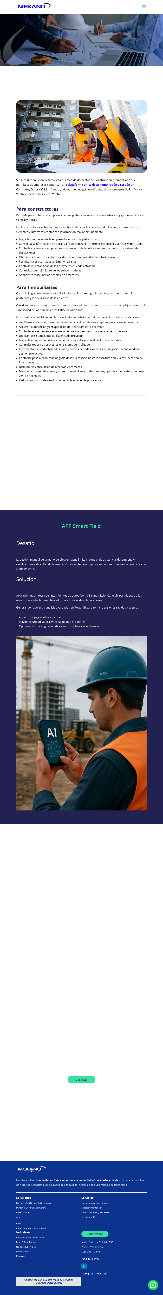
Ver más (81, 1080)
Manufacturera (23, 1251)
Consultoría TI (88, 1217)
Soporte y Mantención (91, 1207)
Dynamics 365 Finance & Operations (33, 1203)
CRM (18, 1224)
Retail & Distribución (26, 1242)
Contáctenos (95, 1234)
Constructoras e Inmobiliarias (30, 1237)
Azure (19, 1217)
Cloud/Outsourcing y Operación (96, 1212)
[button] (153, 1285)
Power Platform (23, 1212)
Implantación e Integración (94, 1203)
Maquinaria (21, 1256)
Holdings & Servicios (26, 1247)
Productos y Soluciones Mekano (31, 1228)
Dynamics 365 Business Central (31, 1207)
